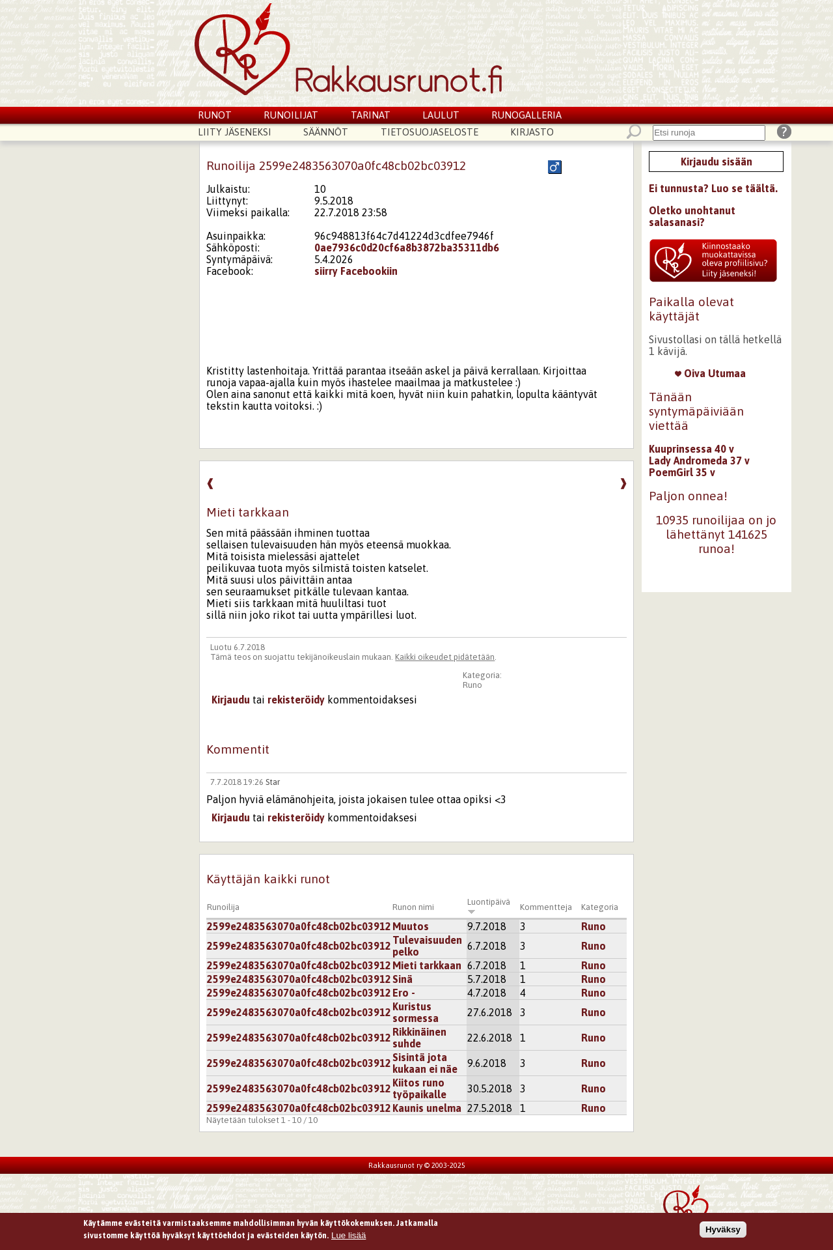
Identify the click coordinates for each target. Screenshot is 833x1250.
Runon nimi (413, 907)
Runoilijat (291, 115)
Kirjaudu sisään (716, 161)
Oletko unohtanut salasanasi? (692, 216)
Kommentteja (546, 907)
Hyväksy (723, 1230)
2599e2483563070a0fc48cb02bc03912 (299, 926)
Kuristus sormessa (415, 1012)
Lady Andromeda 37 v (699, 460)
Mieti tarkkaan (426, 965)
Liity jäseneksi (234, 131)
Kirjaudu (231, 699)
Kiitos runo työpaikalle (419, 1088)
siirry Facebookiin (356, 271)
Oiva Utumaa (710, 373)
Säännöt (325, 131)
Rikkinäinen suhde (419, 1037)
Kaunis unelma (426, 1108)
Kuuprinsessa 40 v (691, 449)
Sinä (402, 979)
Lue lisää (348, 1236)
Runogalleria (526, 115)
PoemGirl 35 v (682, 472)
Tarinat (370, 115)
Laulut (440, 115)
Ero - (403, 993)
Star (273, 782)
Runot (215, 115)
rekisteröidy (296, 699)
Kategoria (599, 907)
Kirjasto (532, 131)
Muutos (410, 926)
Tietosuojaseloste (429, 131)
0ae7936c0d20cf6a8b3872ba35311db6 (406, 247)
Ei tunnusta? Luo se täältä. (713, 188)
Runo (472, 685)
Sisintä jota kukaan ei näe (424, 1063)
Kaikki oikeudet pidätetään (445, 657)
